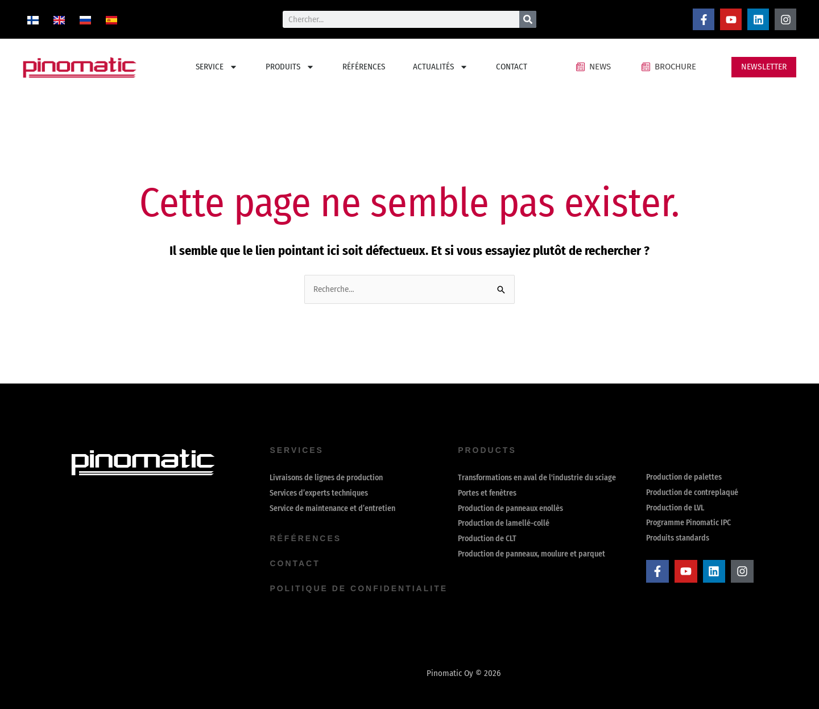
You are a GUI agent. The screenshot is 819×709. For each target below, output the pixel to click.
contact (295, 563)
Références (305, 538)
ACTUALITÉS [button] (440, 67)
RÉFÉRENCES (363, 66)
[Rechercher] (527, 19)
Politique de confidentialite (359, 588)
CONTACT (511, 66)
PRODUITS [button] (290, 67)
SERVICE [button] (217, 67)
